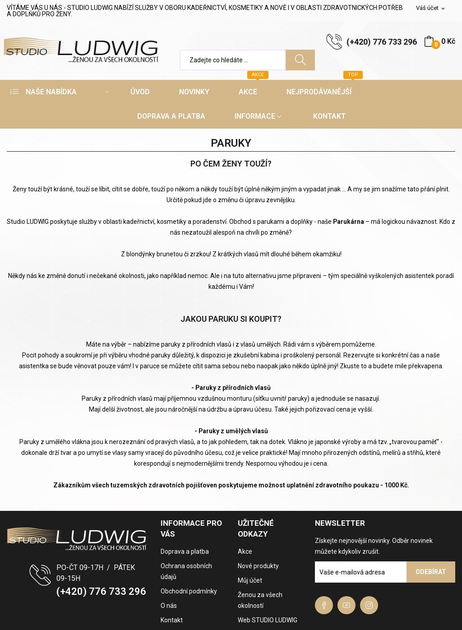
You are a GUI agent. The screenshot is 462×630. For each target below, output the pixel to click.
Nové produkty (258, 566)
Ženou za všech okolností (260, 600)
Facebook (324, 605)
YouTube (346, 605)
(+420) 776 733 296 (381, 41)
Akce (245, 551)
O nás (169, 605)
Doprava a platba (185, 551)
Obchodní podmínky (189, 591)
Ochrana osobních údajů (186, 571)
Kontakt (172, 620)
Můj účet (250, 580)
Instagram (369, 605)
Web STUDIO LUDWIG (267, 620)
